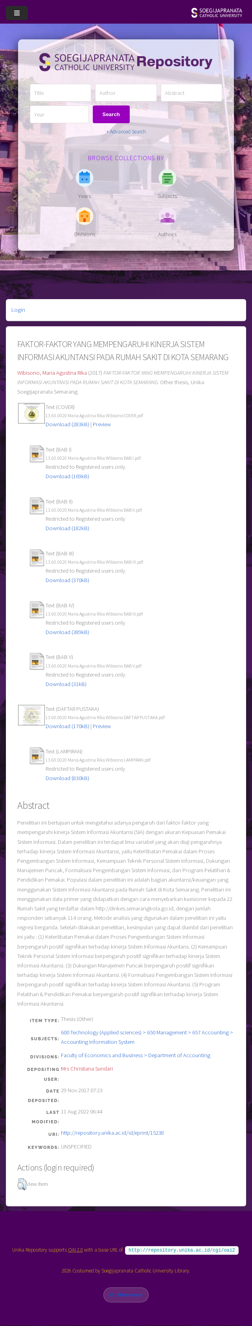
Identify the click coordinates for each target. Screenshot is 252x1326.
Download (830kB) (67, 778)
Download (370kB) (67, 580)
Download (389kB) (67, 632)
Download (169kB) (67, 476)
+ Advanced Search (126, 131)
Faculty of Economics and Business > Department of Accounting (135, 1055)
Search (111, 114)
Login (18, 309)
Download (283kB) (67, 424)
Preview (102, 424)
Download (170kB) (67, 726)
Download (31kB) (66, 684)
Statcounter (130, 1295)
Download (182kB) (67, 528)
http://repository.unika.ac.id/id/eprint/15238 (112, 1132)
